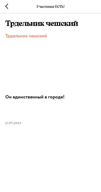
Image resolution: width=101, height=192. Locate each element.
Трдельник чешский (26, 35)
